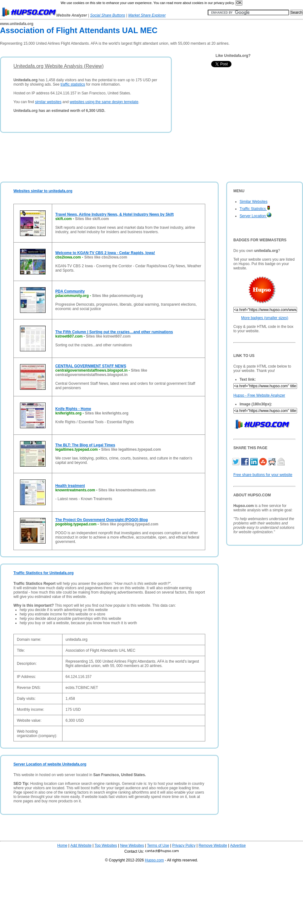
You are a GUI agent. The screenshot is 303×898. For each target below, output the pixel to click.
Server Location (255, 216)
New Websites (132, 845)
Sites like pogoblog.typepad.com (129, 524)
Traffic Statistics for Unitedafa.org (43, 573)
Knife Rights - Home (73, 409)
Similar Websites (253, 201)
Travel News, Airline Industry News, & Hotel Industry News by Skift (114, 214)
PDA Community (70, 291)
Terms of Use (158, 845)
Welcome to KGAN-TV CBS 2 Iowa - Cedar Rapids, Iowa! (105, 253)
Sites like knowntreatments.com (127, 490)
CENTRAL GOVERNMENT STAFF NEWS (90, 366)
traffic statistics (73, 84)
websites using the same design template (104, 102)
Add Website (81, 845)
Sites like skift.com (92, 219)
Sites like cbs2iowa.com (105, 257)
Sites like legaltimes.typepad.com (131, 449)
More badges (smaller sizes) (264, 318)
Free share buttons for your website (262, 475)
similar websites (48, 102)
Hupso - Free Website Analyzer (259, 395)
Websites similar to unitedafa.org (42, 191)
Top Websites (106, 845)
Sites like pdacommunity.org (117, 295)
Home (62, 845)
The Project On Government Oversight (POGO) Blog (101, 520)
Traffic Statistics (255, 209)
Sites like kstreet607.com (108, 336)
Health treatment (70, 486)
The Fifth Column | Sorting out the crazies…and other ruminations (114, 332)
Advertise (238, 845)
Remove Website (213, 845)
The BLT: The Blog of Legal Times (85, 445)
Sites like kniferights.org (106, 413)
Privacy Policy (184, 845)
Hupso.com (154, 860)
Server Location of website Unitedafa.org (49, 764)
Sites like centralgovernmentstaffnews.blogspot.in (101, 372)
